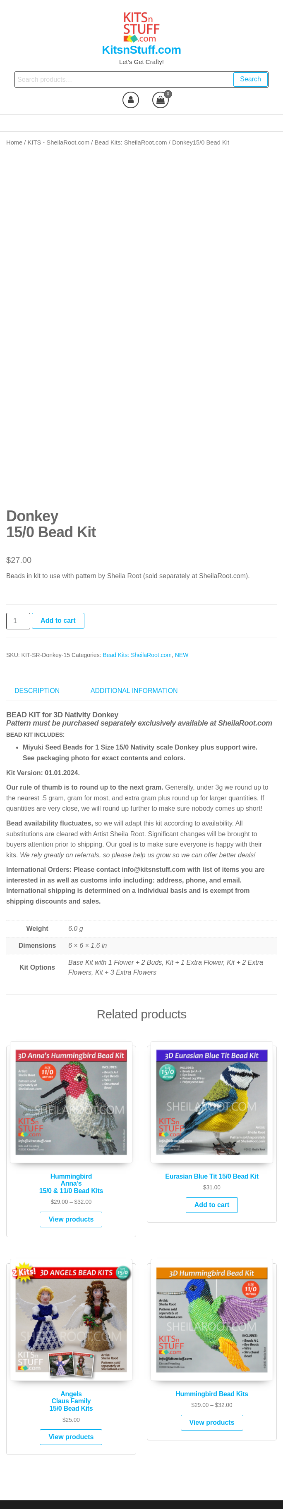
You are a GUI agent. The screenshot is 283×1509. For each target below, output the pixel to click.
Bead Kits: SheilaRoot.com (131, 142)
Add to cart (58, 602)
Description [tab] (37, 672)
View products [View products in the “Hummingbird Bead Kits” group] (212, 1404)
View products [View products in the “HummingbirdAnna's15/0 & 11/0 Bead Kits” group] (71, 1201)
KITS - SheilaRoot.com (59, 142)
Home (14, 142)
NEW (182, 636)
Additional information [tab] (134, 672)
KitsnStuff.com (141, 49)
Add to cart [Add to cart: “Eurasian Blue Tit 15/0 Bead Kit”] (211, 1186)
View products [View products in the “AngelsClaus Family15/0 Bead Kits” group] (71, 1418)
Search (250, 79)
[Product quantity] (18, 603)
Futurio (153, 1495)
